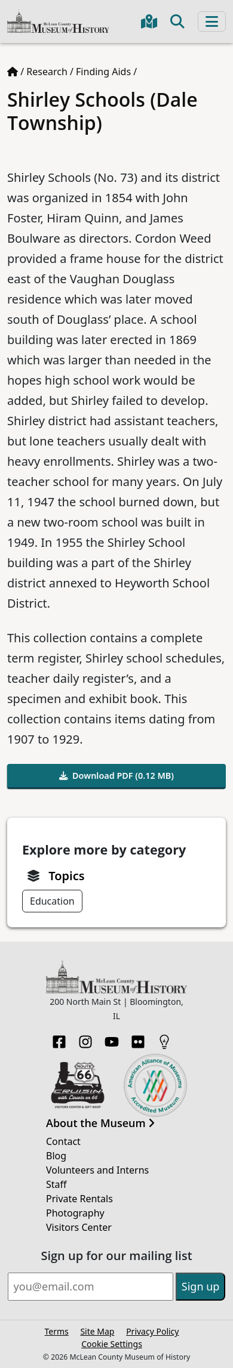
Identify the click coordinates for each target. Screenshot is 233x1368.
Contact (63, 1141)
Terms (57, 1331)
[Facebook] (59, 1038)
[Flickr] (138, 1038)
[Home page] (12, 71)
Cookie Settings (111, 1344)
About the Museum (100, 1123)
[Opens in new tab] (77, 1084)
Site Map (97, 1331)
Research (47, 71)
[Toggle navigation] (212, 21)
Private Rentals (79, 1198)
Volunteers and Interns (97, 1170)
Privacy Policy (152, 1331)
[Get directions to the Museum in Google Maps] (149, 21)
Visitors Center (79, 1227)
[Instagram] (85, 1038)
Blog (56, 1155)
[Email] (90, 1287)
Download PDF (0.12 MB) (116, 775)
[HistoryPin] (164, 1038)
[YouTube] (112, 1038)
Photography (75, 1213)
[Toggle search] (177, 21)
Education (52, 901)
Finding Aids (103, 71)
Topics (66, 876)
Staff (56, 1184)
